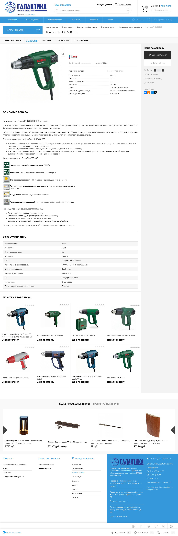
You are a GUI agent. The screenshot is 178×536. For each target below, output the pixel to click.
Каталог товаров (55, 20)
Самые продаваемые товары (74, 403)
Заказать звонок (125, 4)
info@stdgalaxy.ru (162, 457)
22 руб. (94, 445)
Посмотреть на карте (118, 500)
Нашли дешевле (151, 74)
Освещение (7, 472)
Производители (32, 20)
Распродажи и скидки (46, 463)
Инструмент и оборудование (13, 476)
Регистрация (65, 4)
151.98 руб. (139, 445)
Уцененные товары (45, 467)
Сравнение (121, 533)
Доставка (94, 20)
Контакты (75, 497)
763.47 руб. (57, 445)
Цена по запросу (10, 339)
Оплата (110, 20)
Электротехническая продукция (14, 463)
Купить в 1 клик (157, 63)
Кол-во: (149, 70)
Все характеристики (115, 71)
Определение (30, 14)
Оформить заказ (161, 10)
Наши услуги (76, 20)
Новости (75, 488)
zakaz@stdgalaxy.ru (163, 463)
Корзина (166, 533)
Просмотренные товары (106, 403)
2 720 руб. (10, 445)
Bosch (112, 75)
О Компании (12, 20)
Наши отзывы (77, 493)
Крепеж (6, 467)
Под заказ (149, 82)
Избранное (144, 533)
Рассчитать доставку (153, 78)
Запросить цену (158, 55)
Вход (57, 4)
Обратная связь (12, 533)
